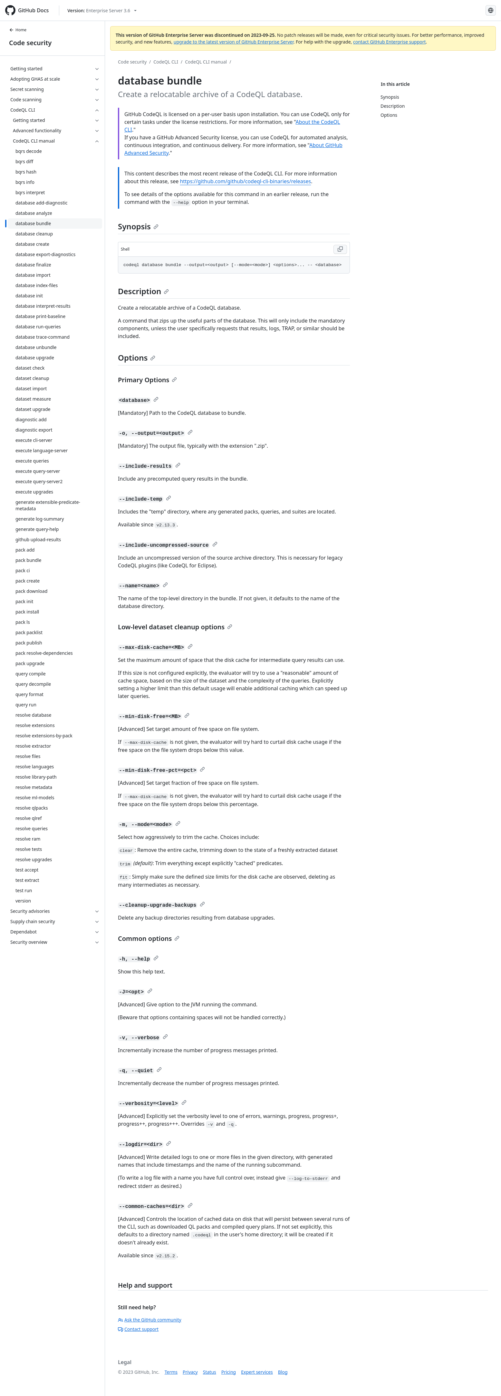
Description (143, 291)
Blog (283, 1372)
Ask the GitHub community (149, 1320)
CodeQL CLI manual (206, 62)
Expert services (257, 1372)
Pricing (228, 1372)
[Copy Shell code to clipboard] (340, 249)
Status (209, 1372)
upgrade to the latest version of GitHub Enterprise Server (234, 42)
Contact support (138, 1329)
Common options (148, 938)
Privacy (190, 1372)
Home (17, 30)
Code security (30, 42)
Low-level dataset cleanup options (175, 627)
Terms (171, 1372)
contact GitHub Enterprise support (389, 42)
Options (136, 357)
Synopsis (138, 226)
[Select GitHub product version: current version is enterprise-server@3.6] (102, 10)
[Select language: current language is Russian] (491, 10)
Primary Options (147, 379)
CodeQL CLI (165, 62)
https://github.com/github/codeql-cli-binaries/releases (245, 181)
